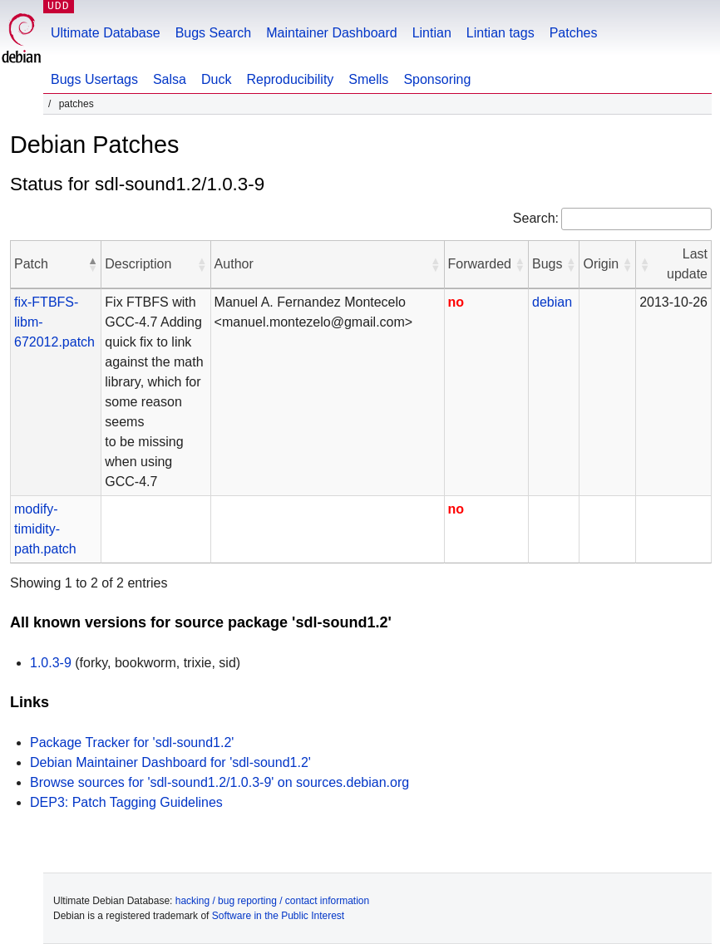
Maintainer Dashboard (331, 33)
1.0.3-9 (51, 663)
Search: (536, 218)
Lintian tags (500, 33)
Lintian (431, 33)
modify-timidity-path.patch (45, 529)
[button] (92, 264)
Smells (368, 79)
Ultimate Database (105, 33)
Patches (574, 33)
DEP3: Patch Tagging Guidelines (126, 802)
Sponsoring (437, 79)
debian (552, 302)
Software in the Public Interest (278, 916)
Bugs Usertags (94, 79)
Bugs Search (213, 33)
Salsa (169, 79)
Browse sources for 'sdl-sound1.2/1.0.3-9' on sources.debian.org (219, 782)
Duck (216, 79)
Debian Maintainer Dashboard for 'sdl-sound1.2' (170, 762)
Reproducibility (289, 79)
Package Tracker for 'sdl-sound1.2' (132, 742)
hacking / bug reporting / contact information (272, 901)
